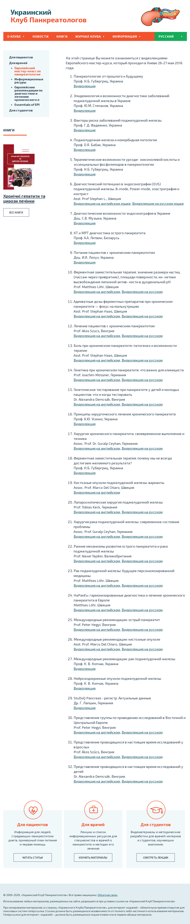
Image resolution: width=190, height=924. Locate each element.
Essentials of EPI (27, 104)
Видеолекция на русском (142, 291)
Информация (125, 36)
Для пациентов (21, 57)
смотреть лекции (155, 857)
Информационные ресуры (28, 80)
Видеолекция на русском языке (158, 203)
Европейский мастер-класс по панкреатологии (27, 71)
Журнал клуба (88, 36)
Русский (166, 36)
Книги (62, 36)
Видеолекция (84, 86)
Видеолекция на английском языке (102, 203)
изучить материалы (93, 857)
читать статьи (32, 857)
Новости (41, 36)
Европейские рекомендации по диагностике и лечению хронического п (28, 93)
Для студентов (21, 110)
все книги (16, 212)
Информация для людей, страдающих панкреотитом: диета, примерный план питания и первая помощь (32, 838)
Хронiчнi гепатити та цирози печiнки (24, 198)
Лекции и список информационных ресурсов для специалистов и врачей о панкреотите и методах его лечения (93, 840)
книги (8, 130)
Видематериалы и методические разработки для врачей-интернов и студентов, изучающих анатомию (155, 838)
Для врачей (18, 63)
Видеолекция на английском (97, 291)
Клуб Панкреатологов (49, 16)
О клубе (14, 36)
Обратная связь (108, 895)
